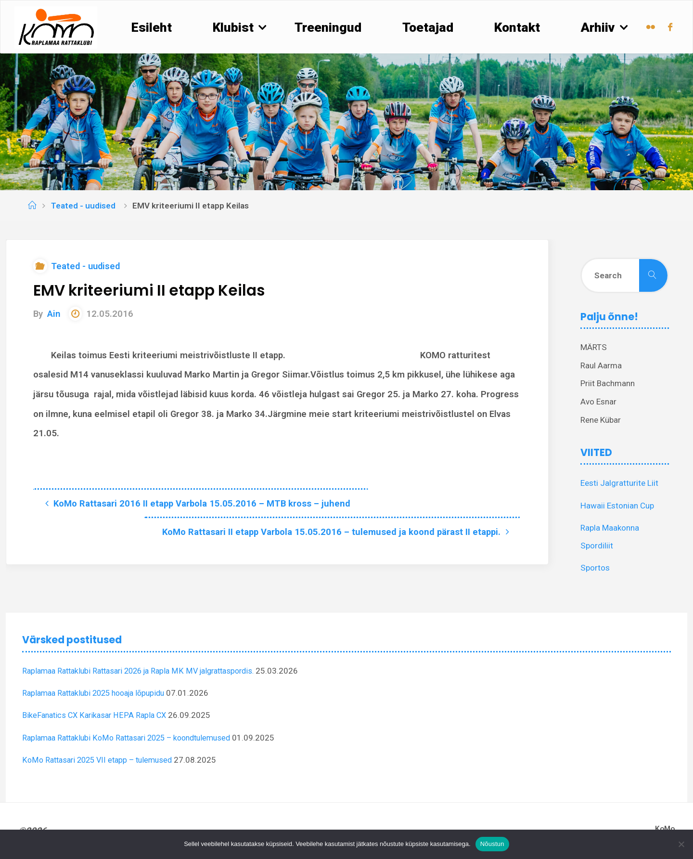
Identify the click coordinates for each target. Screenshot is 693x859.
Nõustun (492, 843)
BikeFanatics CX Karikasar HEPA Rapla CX (97, 715)
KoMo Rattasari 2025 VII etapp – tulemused (101, 760)
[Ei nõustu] (681, 844)
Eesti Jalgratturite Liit (619, 483)
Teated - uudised (83, 205)
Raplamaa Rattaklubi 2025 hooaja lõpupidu (99, 693)
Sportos (595, 568)
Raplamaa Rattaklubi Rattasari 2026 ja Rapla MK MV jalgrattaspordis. (146, 671)
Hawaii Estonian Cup (617, 505)
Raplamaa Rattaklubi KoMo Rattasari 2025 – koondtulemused (133, 737)
